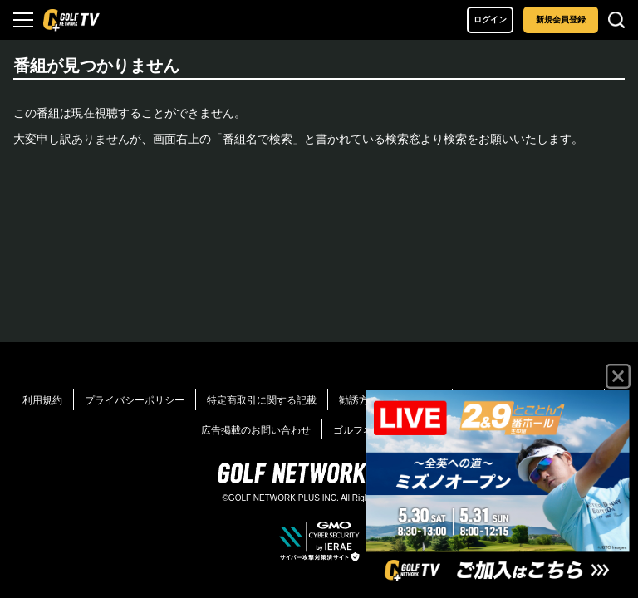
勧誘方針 (359, 400)
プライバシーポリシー (134, 400)
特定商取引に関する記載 (262, 400)
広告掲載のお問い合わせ (256, 430)
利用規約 (42, 400)
